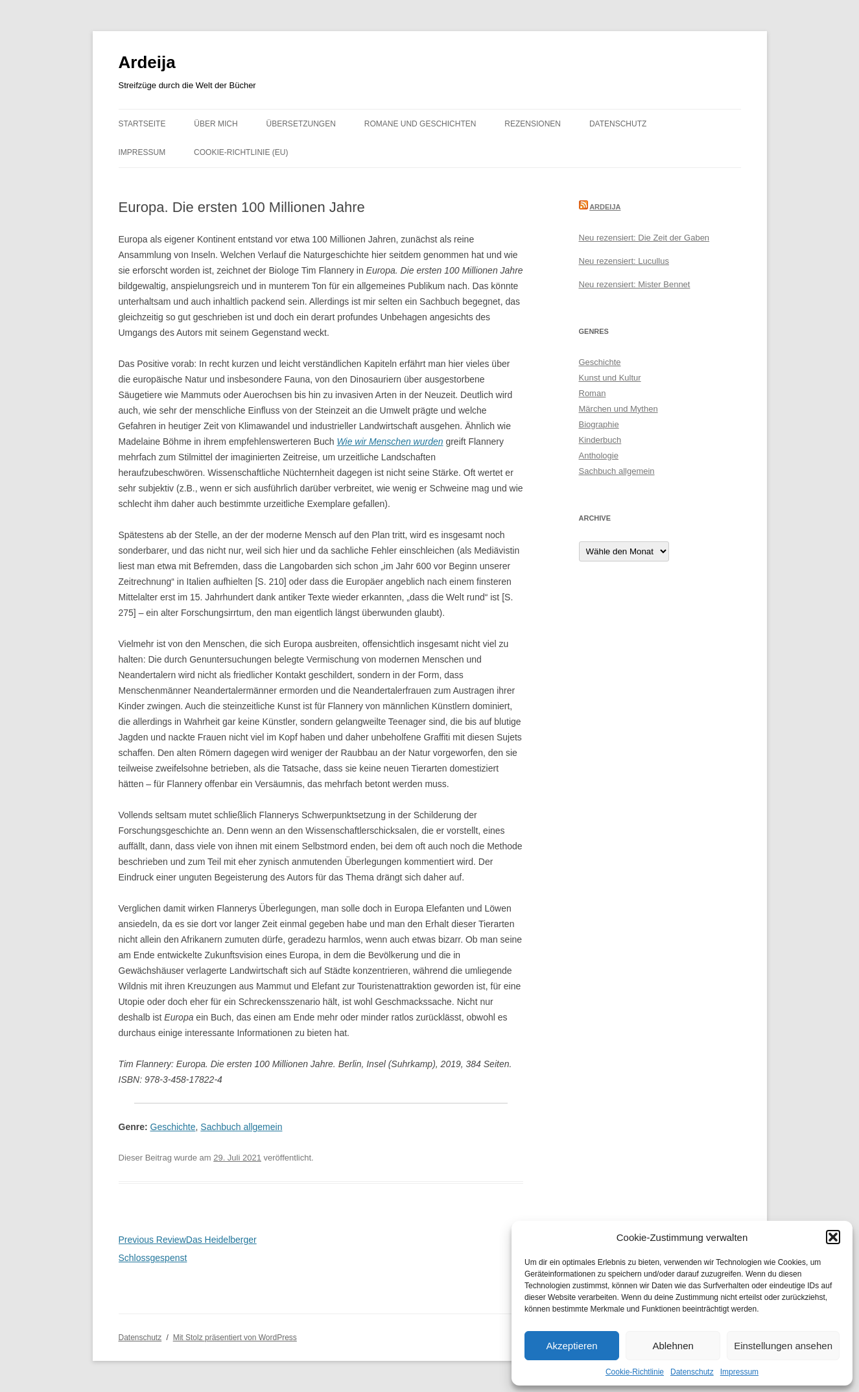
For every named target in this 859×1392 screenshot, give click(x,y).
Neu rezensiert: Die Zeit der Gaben (644, 237)
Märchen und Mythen (618, 409)
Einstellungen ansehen (783, 1345)
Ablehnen (672, 1345)
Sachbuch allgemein (241, 1127)
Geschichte (173, 1127)
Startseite (142, 123)
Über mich (215, 123)
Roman (592, 393)
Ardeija (147, 62)
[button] (833, 1237)
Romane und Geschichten (420, 123)
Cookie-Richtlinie (635, 1371)
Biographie (599, 424)
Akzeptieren (571, 1345)
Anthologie (598, 455)
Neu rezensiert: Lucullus (624, 261)
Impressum (739, 1371)
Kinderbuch (600, 440)
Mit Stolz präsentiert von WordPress (235, 1337)
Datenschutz (692, 1371)
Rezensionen (532, 123)
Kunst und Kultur (610, 378)
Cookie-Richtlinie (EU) (241, 152)
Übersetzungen (301, 123)
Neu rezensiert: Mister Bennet (634, 284)
